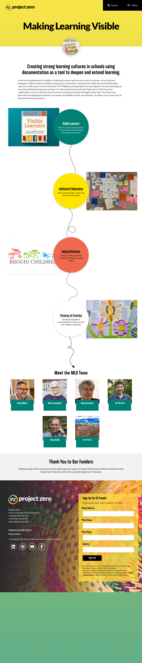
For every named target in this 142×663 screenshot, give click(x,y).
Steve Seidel (55, 440)
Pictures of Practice (71, 315)
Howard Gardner (87, 403)
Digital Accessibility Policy (20, 530)
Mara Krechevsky (55, 403)
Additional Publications (71, 188)
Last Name (87, 532)
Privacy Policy (15, 534)
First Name (87, 520)
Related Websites (71, 251)
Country (86, 544)
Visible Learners (71, 123)
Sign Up (92, 558)
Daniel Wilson (22, 403)
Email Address (89, 508)
